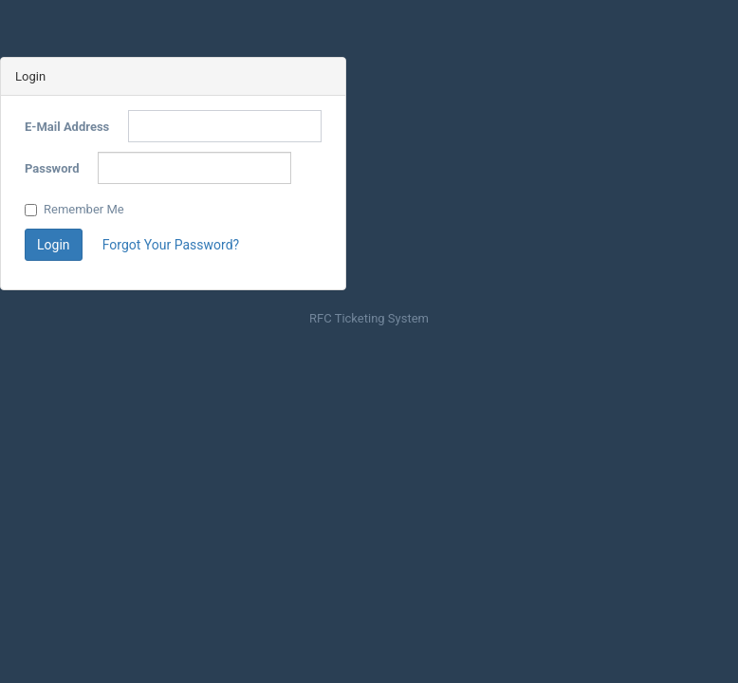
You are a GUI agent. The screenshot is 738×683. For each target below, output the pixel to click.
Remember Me (74, 209)
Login (53, 244)
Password (52, 168)
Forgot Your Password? (170, 244)
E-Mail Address (67, 127)
